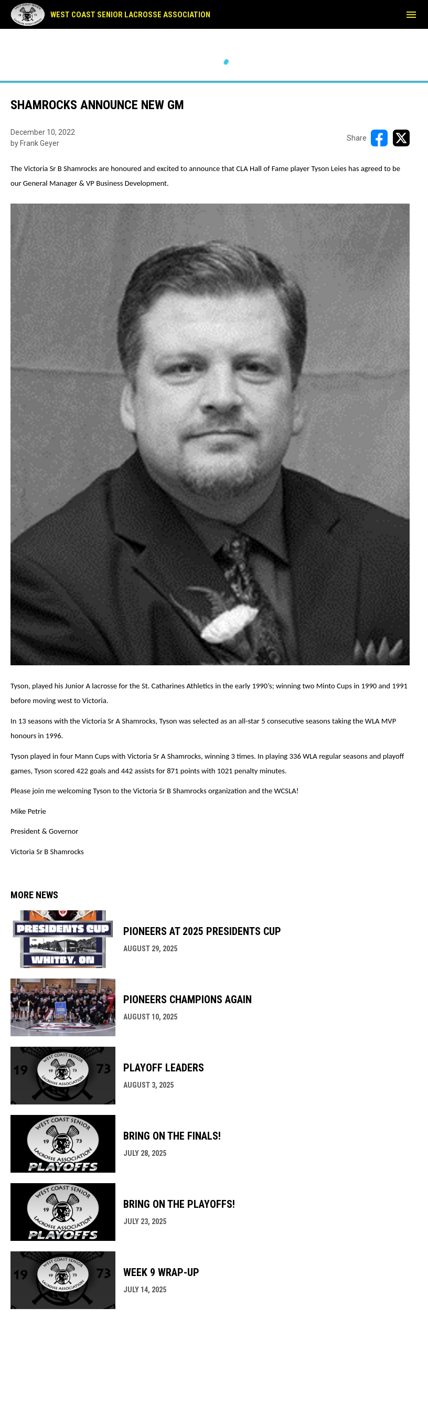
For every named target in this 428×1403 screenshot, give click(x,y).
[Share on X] (401, 138)
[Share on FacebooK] (379, 138)
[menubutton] (411, 14)
